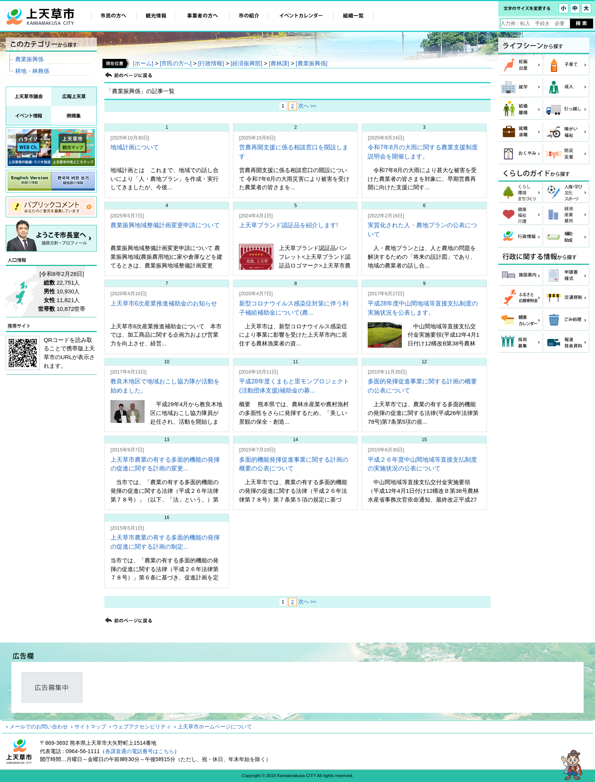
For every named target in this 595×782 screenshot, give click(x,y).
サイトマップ (90, 726)
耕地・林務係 (32, 71)
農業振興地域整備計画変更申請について (165, 225)
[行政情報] (211, 63)
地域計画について (134, 147)
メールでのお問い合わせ (38, 726)
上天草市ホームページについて (215, 726)
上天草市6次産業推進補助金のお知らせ (163, 303)
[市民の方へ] (175, 63)
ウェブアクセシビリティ (142, 726)
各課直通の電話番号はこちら (139, 751)
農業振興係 (29, 59)
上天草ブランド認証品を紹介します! (288, 225)
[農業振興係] (311, 63)
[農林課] (279, 63)
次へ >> (307, 106)
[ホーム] (143, 63)
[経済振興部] (246, 63)
